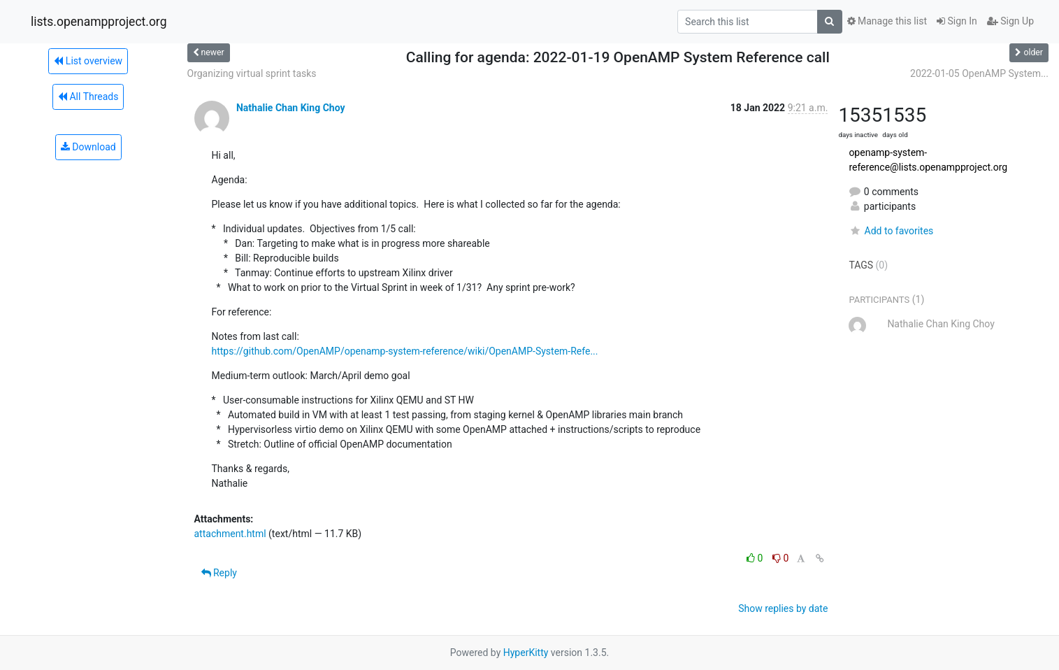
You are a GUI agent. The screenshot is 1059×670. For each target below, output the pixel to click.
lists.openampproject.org (98, 22)
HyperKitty (526, 652)
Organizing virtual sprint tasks (252, 73)
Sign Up (1010, 21)
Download (88, 146)
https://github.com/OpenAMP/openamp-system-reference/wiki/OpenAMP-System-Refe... (405, 351)
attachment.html (230, 533)
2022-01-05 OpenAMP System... (979, 73)
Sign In (957, 21)
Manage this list (887, 21)
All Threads (88, 96)
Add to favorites (891, 230)
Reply (219, 572)
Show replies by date (783, 608)
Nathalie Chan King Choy (290, 107)
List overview (88, 60)
